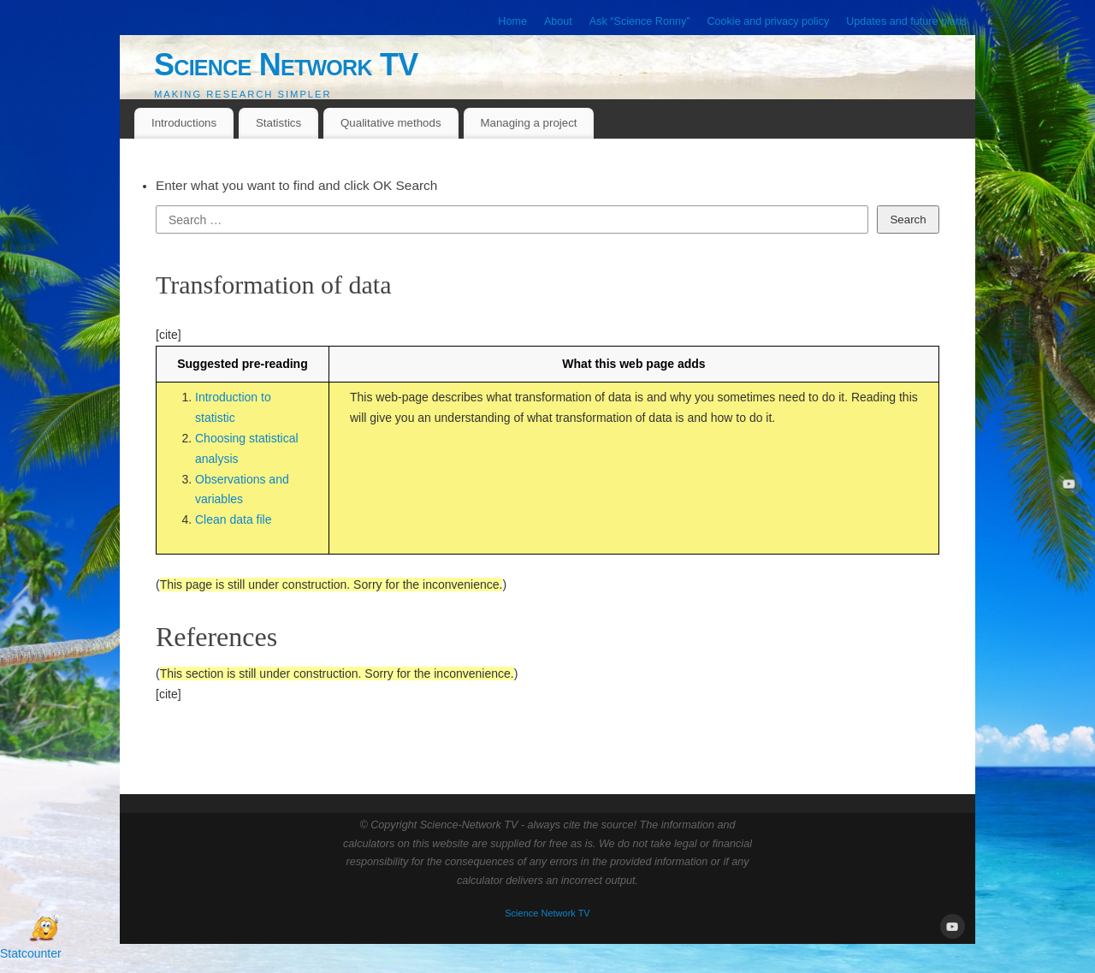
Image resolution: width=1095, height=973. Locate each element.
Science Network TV (286, 64)
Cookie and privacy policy (768, 21)
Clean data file (233, 519)
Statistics (278, 122)
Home (512, 21)
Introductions (183, 122)
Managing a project (528, 122)
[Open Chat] (44, 928)
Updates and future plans (906, 21)
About (558, 21)
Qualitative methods (390, 122)
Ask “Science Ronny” (639, 21)
